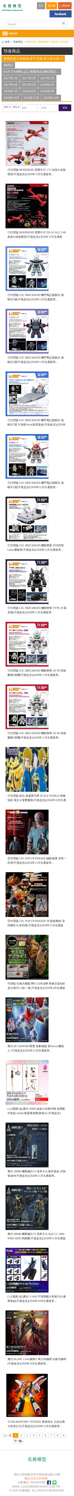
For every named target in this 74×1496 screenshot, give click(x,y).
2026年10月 (11, 97)
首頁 (7, 42)
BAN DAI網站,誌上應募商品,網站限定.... (31, 71)
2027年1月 (11, 78)
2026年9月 (47, 91)
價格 (7, 107)
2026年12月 (51, 97)
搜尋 (65, 107)
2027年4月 (11, 84)
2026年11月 (31, 97)
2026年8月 (29, 91)
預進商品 (18, 42)
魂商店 (8, 65)
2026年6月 (47, 84)
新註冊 (51, 5)
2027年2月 (29, 78)
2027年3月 (47, 78)
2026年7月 (11, 91)
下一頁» (18, 1441)
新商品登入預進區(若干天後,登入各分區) (33, 58)
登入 (41, 5)
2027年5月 (29, 84)
